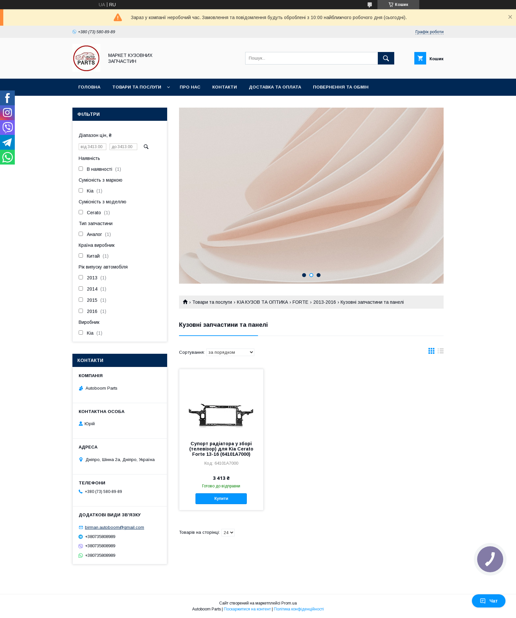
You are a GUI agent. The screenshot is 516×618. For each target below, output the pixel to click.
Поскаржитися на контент (247, 609)
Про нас (190, 87)
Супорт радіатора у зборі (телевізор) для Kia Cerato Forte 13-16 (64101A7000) (221, 449)
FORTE (300, 302)
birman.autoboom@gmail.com (114, 527)
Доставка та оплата (275, 87)
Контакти (224, 87)
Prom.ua (289, 603)
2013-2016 (324, 302)
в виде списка (441, 352)
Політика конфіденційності (299, 609)
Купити (221, 498)
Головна (89, 87)
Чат (489, 601)
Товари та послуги (136, 87)
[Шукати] (386, 58)
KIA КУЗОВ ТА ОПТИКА (262, 302)
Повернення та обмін (341, 87)
